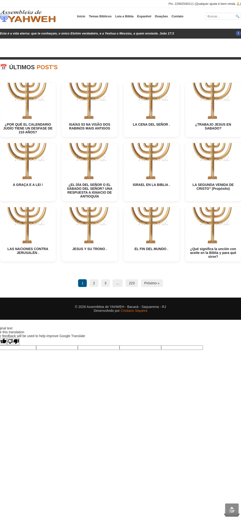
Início (81, 16)
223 (131, 283)
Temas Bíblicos (100, 16)
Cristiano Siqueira (134, 311)
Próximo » (152, 283)
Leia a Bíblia (124, 16)
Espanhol (144, 16)
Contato (177, 16)
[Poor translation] (13, 341)
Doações (161, 16)
